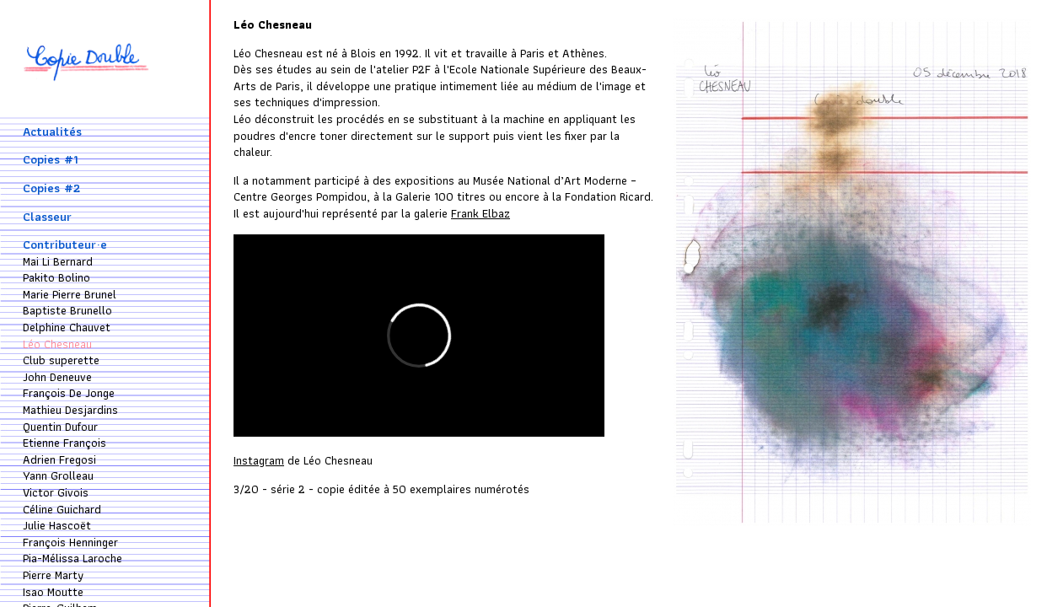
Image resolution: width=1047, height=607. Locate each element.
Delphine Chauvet (66, 327)
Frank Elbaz (480, 213)
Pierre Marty (53, 575)
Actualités (52, 131)
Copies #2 (51, 188)
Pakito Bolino (56, 277)
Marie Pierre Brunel (69, 294)
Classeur (47, 217)
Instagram (259, 460)
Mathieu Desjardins (70, 409)
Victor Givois (56, 492)
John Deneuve (57, 377)
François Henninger (70, 542)
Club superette (61, 360)
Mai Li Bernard (58, 261)
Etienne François (64, 442)
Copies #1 (50, 159)
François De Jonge (69, 393)
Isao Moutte (53, 592)
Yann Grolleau (58, 475)
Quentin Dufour (60, 426)
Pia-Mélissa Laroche (72, 558)
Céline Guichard (62, 509)
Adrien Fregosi (59, 459)
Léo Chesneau (57, 344)
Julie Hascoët (57, 525)
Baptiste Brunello (67, 310)
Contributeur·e (65, 244)
